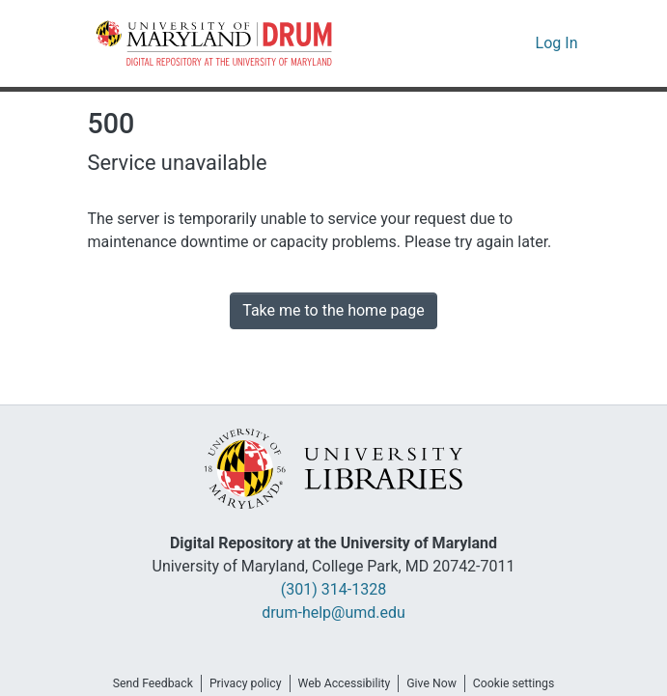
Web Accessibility (344, 683)
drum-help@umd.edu (334, 613)
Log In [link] (558, 43)
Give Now (438, 683)
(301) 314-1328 (333, 589)
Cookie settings (526, 683)
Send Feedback (141, 683)
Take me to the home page (333, 310)
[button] (215, 43)
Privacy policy (239, 683)
